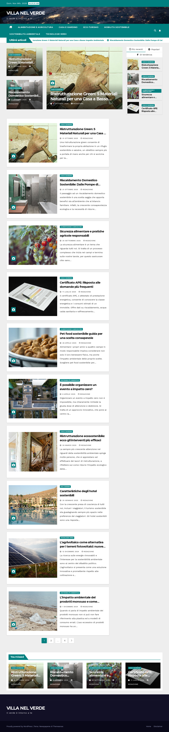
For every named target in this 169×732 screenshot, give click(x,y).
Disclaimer (158, 726)
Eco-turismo (91, 27)
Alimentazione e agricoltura (35, 27)
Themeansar (58, 726)
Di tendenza (144, 54)
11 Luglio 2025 (69, 292)
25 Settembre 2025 (71, 241)
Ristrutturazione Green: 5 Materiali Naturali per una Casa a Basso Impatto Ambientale (83, 99)
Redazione (77, 104)
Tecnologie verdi (56, 34)
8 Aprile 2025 (69, 394)
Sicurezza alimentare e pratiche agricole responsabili (150, 98)
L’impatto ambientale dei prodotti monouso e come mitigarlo (78, 602)
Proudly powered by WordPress (20, 726)
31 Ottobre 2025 (19, 66)
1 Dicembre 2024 (70, 607)
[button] (155, 30)
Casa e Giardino (68, 27)
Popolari (154, 49)
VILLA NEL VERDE (26, 13)
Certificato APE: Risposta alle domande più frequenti (149, 112)
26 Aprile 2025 (69, 343)
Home (148, 726)
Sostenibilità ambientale (24, 34)
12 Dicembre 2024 (71, 551)
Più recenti (136, 49)
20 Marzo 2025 (69, 445)
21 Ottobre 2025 (19, 100)
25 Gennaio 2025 (70, 500)
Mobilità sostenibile (116, 27)
